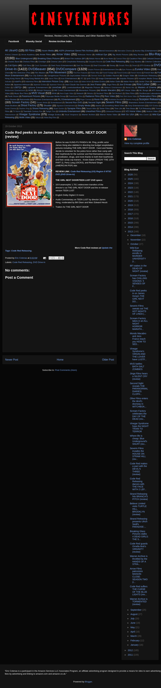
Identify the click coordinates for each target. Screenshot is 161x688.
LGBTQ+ (18, 87)
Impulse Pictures (127, 78)
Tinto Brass (130, 108)
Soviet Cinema (10, 108)
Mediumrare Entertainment (15, 90)
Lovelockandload (74, 87)
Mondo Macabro (108, 90)
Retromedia (24, 99)
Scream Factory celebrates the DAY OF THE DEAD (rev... (138, 415)
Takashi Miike (91, 108)
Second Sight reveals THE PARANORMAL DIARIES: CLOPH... (139, 388)
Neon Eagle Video (66, 93)
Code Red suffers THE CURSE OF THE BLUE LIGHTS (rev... (138, 590)
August (134, 614)
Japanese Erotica (39, 85)
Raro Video (110, 96)
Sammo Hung (131, 99)
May (132, 627)
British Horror (94, 58)
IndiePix (17, 81)
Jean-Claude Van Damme (76, 84)
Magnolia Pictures (92, 87)
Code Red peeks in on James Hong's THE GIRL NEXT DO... (138, 296)
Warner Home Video (108, 114)
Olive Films (130, 93)
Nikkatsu (90, 93)
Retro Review (10, 99)
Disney (112, 65)
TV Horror (16, 111)
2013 (130, 231)
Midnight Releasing (44, 90)
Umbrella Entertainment (69, 111)
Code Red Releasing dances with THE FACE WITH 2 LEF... (138, 484)
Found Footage (108, 73)
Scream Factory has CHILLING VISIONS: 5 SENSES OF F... (138, 281)
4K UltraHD (11, 50)
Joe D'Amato (126, 84)
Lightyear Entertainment (37, 87)
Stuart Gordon (59, 108)
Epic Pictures (127, 69)
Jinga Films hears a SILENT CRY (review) (139, 376)
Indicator (8, 81)
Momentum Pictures (87, 90)
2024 (130, 183)
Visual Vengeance (71, 115)
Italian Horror (129, 81)
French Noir (149, 73)
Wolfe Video (24, 117)
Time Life (118, 108)
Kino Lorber (143, 84)
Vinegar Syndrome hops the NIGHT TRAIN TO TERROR (139, 427)
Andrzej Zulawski (11, 55)
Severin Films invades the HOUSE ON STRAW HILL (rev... (138, 453)
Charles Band (13, 61)
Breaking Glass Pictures (49, 58)
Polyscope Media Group (55, 96)
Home (60, 359)
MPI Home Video (128, 90)
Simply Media (84, 105)
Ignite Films (91, 78)
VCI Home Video (133, 111)
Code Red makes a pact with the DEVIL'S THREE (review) (138, 469)
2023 (130, 187)
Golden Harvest (112, 75)
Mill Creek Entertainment (64, 90)
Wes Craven (144, 115)
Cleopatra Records (95, 62)
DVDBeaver (37, 69)
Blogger (88, 681)
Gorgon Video (128, 75)
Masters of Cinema (147, 87)
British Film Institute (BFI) (75, 58)
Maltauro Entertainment (113, 87)
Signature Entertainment (66, 106)
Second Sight (94, 102)
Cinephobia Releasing (75, 61)
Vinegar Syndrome (29, 114)
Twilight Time (50, 111)
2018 (130, 209)
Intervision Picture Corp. (53, 81)
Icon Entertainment (69, 78)
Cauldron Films (135, 58)
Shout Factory (28, 105)
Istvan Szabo (74, 81)
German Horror (97, 76)
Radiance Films (92, 96)
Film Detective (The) (21, 73)
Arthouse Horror (85, 54)
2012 (130, 650)
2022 (130, 192)
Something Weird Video (115, 105)
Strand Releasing (40, 108)
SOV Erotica (153, 106)
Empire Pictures (94, 69)
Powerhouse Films (75, 96)
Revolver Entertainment (43, 99)
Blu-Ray (155, 54)
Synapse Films (74, 108)
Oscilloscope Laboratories (150, 93)
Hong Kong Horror (13, 78)
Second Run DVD (73, 102)
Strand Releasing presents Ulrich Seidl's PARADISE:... (138, 522)
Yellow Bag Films (50, 117)
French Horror (136, 73)
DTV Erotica (145, 65)
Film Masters (40, 73)
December (135, 235)
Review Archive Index (60, 41)
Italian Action (86, 81)
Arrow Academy (28, 54)
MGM (30, 90)
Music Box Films (21, 93)
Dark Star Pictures (83, 65)
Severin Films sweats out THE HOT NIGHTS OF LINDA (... (139, 310)
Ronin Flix (99, 99)
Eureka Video (142, 69)
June (133, 623)
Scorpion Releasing (150, 99)
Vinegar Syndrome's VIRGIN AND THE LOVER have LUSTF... (138, 354)
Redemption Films (148, 96)
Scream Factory (20, 102)
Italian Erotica (99, 81)
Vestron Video (152, 111)
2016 (130, 218)
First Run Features (80, 73)
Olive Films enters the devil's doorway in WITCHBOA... (139, 402)
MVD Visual (38, 93)
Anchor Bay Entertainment (146, 51)
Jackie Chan (144, 81)
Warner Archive (88, 114)
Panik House (13, 96)
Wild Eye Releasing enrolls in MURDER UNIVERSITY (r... (138, 255)
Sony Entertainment (136, 105)
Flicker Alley (94, 73)
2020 (130, 201)
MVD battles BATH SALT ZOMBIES (137, 366)
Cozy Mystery (135, 61)
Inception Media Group (148, 78)
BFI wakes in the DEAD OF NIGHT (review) (139, 268)
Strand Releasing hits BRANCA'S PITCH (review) (139, 497)
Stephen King (24, 108)
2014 (130, 227)
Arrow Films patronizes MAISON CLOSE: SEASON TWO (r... (139, 575)
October (134, 244)
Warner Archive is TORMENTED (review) (138, 602)
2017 (130, 214)
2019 (130, 205)
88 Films (30, 50)
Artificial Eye (101, 54)
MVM (54, 93)
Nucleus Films (102, 93)
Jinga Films (111, 84)
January (134, 645)
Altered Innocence (106, 51)
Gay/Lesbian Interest (78, 75)
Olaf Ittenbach (117, 93)
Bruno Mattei (108, 59)
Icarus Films (53, 78)
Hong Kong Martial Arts (34, 78)
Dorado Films (124, 65)
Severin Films (113, 102)
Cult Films (27, 65)
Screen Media (42, 102)
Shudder (48, 105)
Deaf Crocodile (100, 65)
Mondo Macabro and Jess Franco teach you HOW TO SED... (138, 338)
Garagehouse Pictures (56, 75)
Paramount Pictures (31, 96)
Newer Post (11, 359)
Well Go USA (127, 114)
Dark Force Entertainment (62, 65)
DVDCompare (66, 69)
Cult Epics (12, 65)
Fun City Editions (36, 75)
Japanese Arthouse (22, 84)
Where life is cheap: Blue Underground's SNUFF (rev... (138, 439)
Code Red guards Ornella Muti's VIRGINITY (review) (139, 547)
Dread (134, 65)
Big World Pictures (120, 54)
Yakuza (38, 117)
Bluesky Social (34, 41)
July (132, 618)
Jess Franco (96, 84)
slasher (98, 105)
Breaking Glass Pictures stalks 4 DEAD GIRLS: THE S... (139, 535)
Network (79, 93)
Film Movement (57, 72)
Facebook (14, 41)
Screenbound (56, 102)
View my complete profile (136, 143)
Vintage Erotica (54, 114)
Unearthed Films (93, 111)
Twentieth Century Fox (32, 111)
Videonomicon (10, 115)
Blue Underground (24, 58)
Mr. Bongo (143, 90)
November (135, 239)
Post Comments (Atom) (66, 370)
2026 (130, 174)
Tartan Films (104, 108)
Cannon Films (121, 59)
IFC (82, 78)
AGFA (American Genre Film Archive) (76, 50)
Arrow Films (45, 54)
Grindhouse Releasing (147, 75)
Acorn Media (48, 50)
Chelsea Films (29, 61)
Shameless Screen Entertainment (143, 102)
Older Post (108, 359)
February (135, 640)
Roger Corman (85, 99)
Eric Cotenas (134, 139)
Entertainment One (111, 69)
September (136, 610)
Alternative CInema (124, 51)
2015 (130, 222)
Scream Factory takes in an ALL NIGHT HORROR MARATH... (139, 323)
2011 (130, 655)
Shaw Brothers (11, 105)
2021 (130, 196)
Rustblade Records (116, 99)
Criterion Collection (153, 61)
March (133, 636)
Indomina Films (31, 81)
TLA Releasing (145, 108)
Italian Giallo (115, 81)
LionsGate (56, 87)
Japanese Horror (55, 85)
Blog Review (138, 54)
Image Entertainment (107, 78)
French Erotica (122, 73)
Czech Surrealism (41, 65)
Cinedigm (42, 61)
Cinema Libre (56, 61)
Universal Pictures (113, 111)
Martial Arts (130, 87)
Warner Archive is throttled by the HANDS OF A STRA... (138, 560)
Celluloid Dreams (154, 58)
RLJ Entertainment (66, 99)
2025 (130, 179)
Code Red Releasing (115, 61)
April (133, 631)
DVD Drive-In (39, 262)
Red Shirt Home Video (128, 96)
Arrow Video (63, 54)
